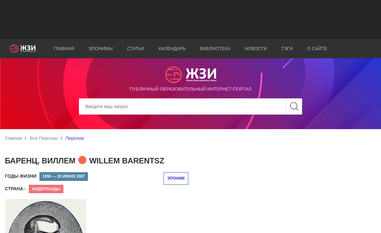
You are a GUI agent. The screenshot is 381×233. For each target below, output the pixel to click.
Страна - (15, 188)
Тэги (287, 48)
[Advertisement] (190, 19)
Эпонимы (100, 48)
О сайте (317, 48)
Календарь (172, 48)
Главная (63, 48)
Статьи (136, 48)
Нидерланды (46, 189)
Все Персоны (44, 138)
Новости (256, 48)
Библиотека (215, 48)
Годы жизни (21, 176)
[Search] (190, 106)
